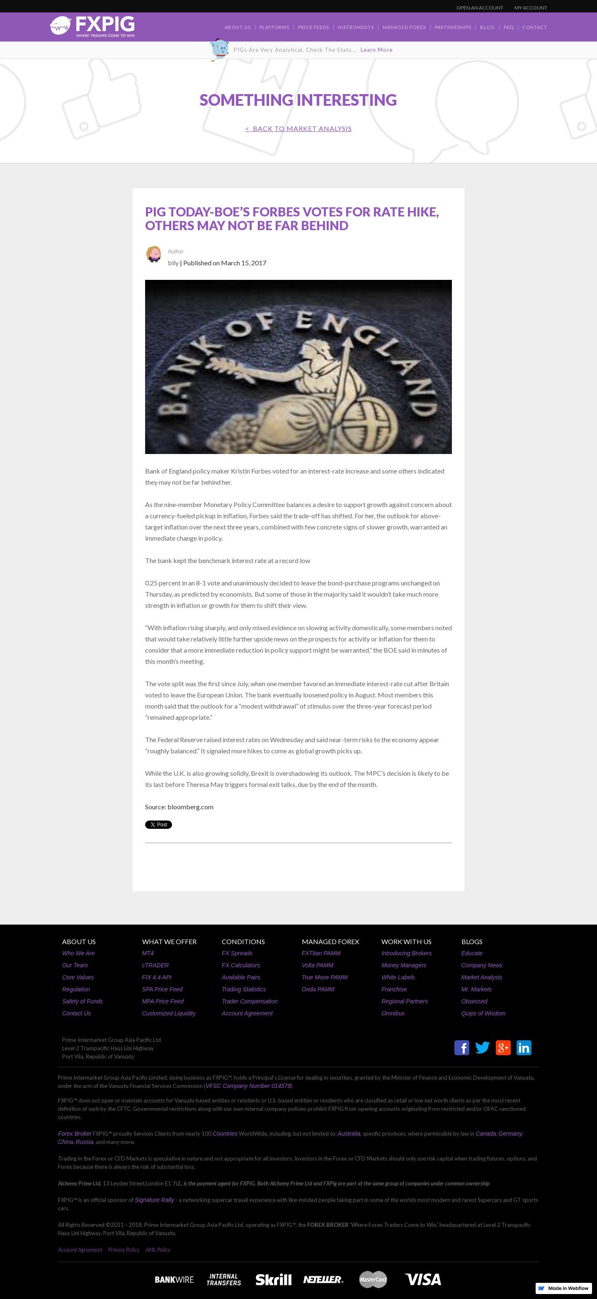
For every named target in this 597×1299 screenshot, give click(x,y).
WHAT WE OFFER (169, 941)
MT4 (148, 953)
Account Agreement (247, 1013)
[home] (92, 28)
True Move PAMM (325, 977)
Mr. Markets (476, 989)
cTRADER (155, 965)
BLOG (487, 27)
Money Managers (403, 965)
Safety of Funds (82, 1001)
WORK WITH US (406, 941)
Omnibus (393, 1013)
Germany (510, 1133)
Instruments (356, 27)
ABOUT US (79, 941)
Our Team (75, 965)
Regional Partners (404, 1001)
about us (238, 27)
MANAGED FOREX (330, 941)
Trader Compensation (249, 1001)
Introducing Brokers (406, 953)
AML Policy (158, 1249)
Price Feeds (313, 27)
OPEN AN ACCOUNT (479, 8)
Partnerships (453, 27)
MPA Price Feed (163, 1001)
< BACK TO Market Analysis (298, 128)
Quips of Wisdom (483, 1013)
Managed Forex (404, 27)
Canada (486, 1133)
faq (509, 27)
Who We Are (78, 953)
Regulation (76, 989)
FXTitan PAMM (321, 953)
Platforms (274, 27)
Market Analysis (481, 977)
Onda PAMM (318, 989)
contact (534, 27)
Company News (481, 965)
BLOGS (472, 941)
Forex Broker (75, 1133)
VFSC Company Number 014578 (248, 1086)
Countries (225, 1133)
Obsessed (474, 1001)
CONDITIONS (243, 941)
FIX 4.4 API (157, 977)
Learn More (377, 49)
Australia (349, 1133)
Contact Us (76, 1013)
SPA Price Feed (162, 989)
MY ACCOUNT (530, 8)
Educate (472, 953)
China (65, 1142)
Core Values (78, 977)
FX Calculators (241, 965)
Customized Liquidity (169, 1013)
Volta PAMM (317, 965)
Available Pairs (241, 977)
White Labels (398, 977)
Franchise (394, 989)
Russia (85, 1142)
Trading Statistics (244, 989)
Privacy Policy (123, 1249)
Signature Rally (154, 1200)
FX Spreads (237, 953)
